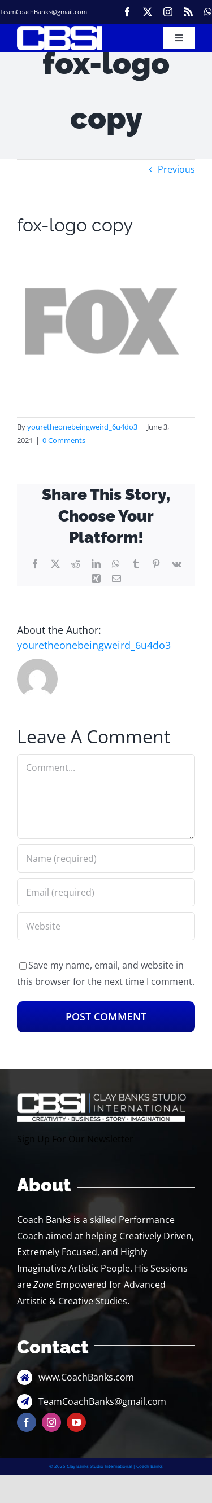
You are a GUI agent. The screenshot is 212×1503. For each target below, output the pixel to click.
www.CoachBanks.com (86, 1377)
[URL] (106, 926)
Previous (176, 169)
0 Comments (63, 440)
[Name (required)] (106, 858)
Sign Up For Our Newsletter (75, 1139)
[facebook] (127, 11)
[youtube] (76, 1422)
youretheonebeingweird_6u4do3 (82, 427)
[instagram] (167, 11)
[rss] (188, 11)
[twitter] (147, 11)
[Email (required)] (106, 892)
